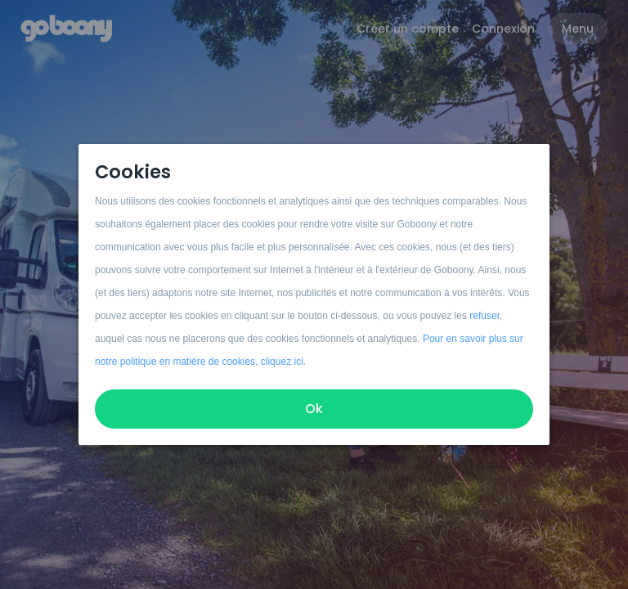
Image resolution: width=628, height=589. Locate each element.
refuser (484, 315)
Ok (314, 408)
